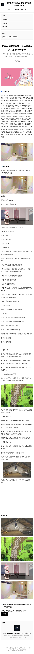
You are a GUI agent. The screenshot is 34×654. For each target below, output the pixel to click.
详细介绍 (10, 9)
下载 (4, 614)
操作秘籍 (17, 9)
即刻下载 (23, 9)
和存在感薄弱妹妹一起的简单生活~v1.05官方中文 (16, 4)
